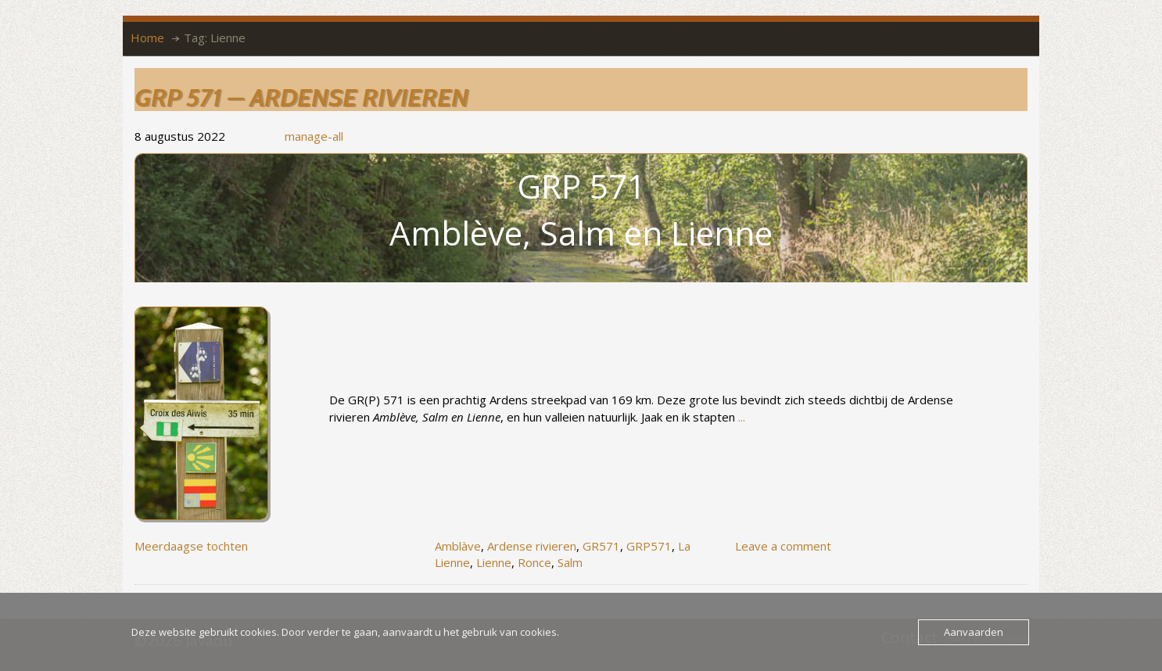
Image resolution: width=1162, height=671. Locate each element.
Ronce (534, 562)
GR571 (601, 546)
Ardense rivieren (531, 546)
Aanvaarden (973, 632)
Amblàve (458, 546)
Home (147, 37)
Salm (570, 562)
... (741, 417)
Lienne (493, 562)
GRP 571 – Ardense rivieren (301, 97)
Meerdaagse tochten (191, 546)
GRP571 (649, 546)
